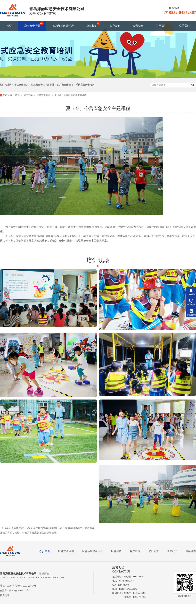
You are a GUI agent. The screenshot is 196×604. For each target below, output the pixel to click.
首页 (9, 25)
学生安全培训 (21, 84)
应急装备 (91, 24)
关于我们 (161, 25)
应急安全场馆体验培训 (42, 84)
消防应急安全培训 (85, 84)
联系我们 (184, 25)
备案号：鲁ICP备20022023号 (14, 590)
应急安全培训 (32, 24)
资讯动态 (138, 25)
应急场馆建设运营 (63, 25)
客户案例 (115, 25)
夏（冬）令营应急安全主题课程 (71, 95)
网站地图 (191, 551)
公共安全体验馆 (65, 84)
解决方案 (28, 95)
